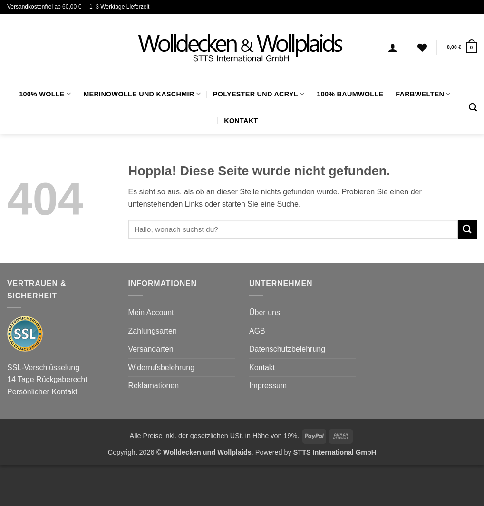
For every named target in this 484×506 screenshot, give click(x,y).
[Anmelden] (392, 47)
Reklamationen (153, 386)
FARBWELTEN (423, 93)
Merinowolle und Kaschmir (142, 93)
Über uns (264, 312)
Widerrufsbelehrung (161, 367)
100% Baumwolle (350, 94)
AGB (257, 331)
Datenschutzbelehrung (287, 349)
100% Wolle (45, 93)
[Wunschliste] (422, 47)
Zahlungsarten (152, 331)
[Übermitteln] (467, 229)
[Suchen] (473, 107)
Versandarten (151, 349)
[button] (462, 47)
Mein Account (151, 312)
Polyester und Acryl (258, 93)
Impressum (268, 386)
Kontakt (241, 120)
